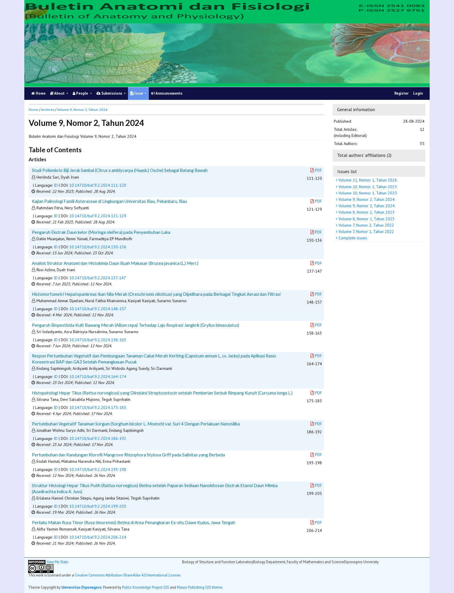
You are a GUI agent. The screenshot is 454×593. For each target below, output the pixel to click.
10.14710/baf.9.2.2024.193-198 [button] (97, 469)
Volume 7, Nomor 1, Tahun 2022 (365, 231)
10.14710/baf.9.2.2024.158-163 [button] (97, 339)
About (57, 93)
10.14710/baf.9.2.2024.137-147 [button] (97, 277)
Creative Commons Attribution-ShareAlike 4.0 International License (127, 575)
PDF (316, 170)
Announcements (166, 93)
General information (356, 109)
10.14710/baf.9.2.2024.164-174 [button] (97, 376)
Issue (137, 93)
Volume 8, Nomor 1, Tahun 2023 (366, 218)
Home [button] (33, 109)
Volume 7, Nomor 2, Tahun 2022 (365, 225)
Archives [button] (47, 109)
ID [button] (56, 185)
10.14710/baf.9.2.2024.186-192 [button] (97, 438)
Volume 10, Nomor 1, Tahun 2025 (367, 193)
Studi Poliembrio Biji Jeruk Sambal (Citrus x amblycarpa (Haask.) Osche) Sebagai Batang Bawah (120, 170)
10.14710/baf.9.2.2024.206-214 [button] (97, 537)
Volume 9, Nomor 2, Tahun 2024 (366, 199)
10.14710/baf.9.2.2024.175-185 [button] (97, 407)
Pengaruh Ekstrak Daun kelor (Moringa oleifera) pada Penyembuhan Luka (101, 232)
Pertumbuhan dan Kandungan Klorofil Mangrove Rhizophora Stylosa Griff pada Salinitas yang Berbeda (128, 454)
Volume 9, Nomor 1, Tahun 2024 (366, 205)
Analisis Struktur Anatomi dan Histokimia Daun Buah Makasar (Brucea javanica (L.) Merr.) (115, 263)
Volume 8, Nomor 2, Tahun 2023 (366, 212)
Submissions (109, 93)
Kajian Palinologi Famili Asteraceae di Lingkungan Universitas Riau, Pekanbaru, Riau (109, 201)
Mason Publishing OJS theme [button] (199, 587)
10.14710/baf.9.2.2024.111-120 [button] (97, 185)
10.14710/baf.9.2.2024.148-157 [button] (97, 308)
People (81, 93)
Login (418, 93)
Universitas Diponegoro (81, 587)
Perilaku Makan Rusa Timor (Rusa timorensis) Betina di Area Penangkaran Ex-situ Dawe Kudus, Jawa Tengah (133, 522)
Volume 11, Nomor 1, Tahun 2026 (367, 180)
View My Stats (57, 561)
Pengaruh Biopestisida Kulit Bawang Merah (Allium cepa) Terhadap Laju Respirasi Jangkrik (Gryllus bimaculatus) (135, 325)
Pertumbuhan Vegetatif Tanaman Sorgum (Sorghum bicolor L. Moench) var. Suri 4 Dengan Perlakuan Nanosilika (136, 423)
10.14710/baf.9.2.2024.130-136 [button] (97, 246)
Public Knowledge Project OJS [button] (145, 587)
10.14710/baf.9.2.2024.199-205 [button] (97, 506)
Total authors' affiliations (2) (364, 155)
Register (401, 93)
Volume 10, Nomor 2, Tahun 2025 (367, 186)
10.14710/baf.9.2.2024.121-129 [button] (97, 216)
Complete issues (352, 237)
